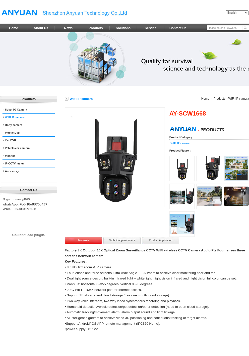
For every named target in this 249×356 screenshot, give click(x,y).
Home (205, 98)
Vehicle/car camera (17, 148)
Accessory (12, 171)
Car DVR (10, 140)
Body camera (13, 124)
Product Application (160, 240)
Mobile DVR (12, 132)
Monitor (10, 155)
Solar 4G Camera (16, 109)
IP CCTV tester (14, 163)
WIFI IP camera (14, 117)
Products (219, 98)
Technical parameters (122, 240)
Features (83, 240)
